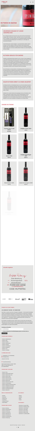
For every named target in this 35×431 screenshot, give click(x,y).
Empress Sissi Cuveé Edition (9, 130)
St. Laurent (18, 43)
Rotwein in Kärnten (5, 341)
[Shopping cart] (30, 2)
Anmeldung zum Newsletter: (13, 328)
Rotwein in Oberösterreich (6, 343)
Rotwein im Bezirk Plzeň (6, 380)
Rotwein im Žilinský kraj (6, 417)
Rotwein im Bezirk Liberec (6, 376)
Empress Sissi (4, 398)
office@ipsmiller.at (6, 356)
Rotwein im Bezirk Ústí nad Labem (7, 381)
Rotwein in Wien (4, 340)
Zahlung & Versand (5, 401)
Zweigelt (14, 43)
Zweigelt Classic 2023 (25, 131)
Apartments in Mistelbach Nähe (24, 406)
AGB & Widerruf (4, 402)
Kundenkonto (4, 399)
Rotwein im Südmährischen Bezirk (7, 388)
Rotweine (3, 395)
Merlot (26, 43)
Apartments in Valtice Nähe (23, 409)
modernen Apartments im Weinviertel (12, 71)
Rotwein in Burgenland (6, 347)
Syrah (9, 45)
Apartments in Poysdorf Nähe (23, 405)
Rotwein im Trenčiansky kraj (6, 416)
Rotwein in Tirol (4, 348)
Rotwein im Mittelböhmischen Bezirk (8, 385)
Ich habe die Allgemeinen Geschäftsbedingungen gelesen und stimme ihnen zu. (16, 331)
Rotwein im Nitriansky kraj (6, 413)
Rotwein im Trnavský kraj (6, 412)
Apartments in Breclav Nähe (23, 410)
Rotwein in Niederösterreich (6, 339)
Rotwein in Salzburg (5, 344)
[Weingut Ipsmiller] (4, 2)
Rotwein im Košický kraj (6, 410)
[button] (33, 2)
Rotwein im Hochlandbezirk (6, 383)
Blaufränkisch (22, 43)
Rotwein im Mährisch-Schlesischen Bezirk (9, 384)
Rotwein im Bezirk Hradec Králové (7, 373)
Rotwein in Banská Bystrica (6, 409)
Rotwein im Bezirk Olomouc (6, 377)
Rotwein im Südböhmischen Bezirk (7, 387)
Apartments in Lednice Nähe (23, 408)
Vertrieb (20, 399)
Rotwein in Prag (4, 372)
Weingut (20, 395)
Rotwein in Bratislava (5, 408)
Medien (20, 398)
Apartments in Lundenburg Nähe (24, 413)
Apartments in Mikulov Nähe (23, 412)
